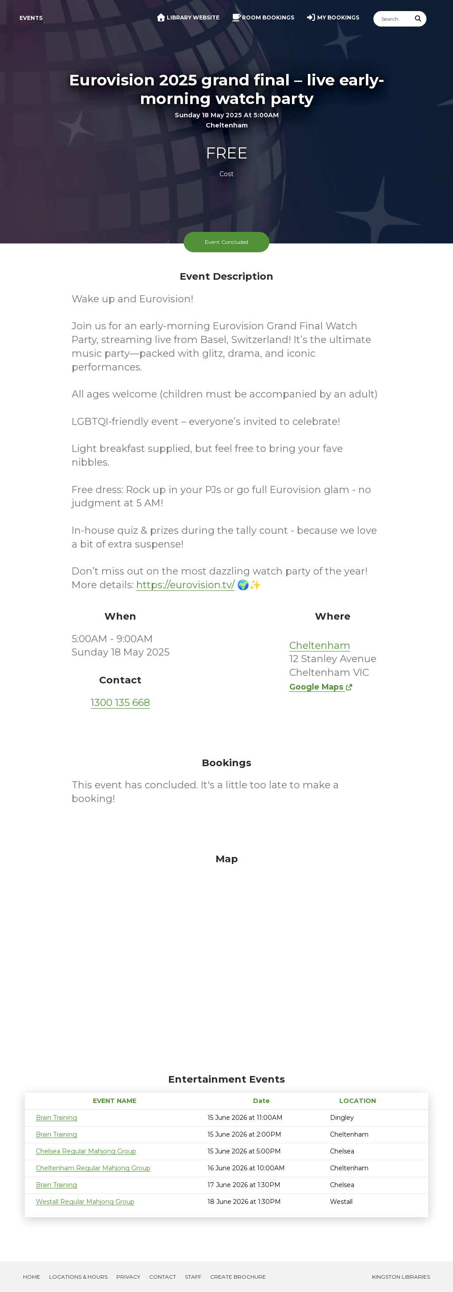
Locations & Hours (78, 1276)
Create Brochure (238, 1276)
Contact (162, 1276)
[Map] (226, 961)
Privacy (128, 1276)
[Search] (392, 19)
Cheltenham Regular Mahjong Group (93, 1168)
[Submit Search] (418, 19)
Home (31, 1276)
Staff (193, 1276)
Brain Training (56, 1118)
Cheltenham (319, 646)
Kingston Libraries (401, 1276)
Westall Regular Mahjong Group (85, 1202)
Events (30, 18)
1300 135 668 (120, 703)
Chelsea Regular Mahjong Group (86, 1151)
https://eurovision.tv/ (185, 585)
